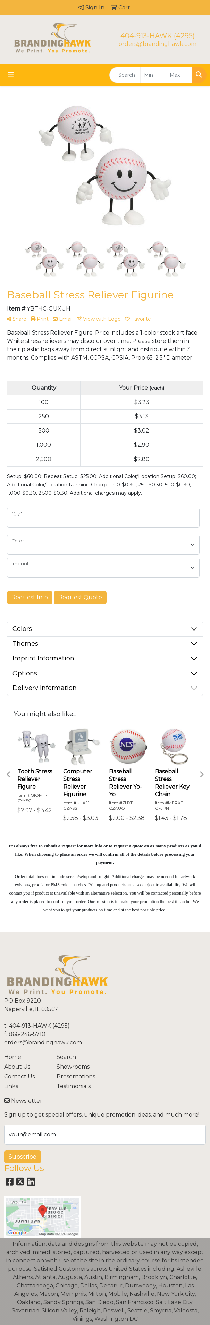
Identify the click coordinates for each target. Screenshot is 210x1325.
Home (12, 1057)
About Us (17, 1066)
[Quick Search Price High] (179, 75)
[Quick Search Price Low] (153, 75)
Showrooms (73, 1066)
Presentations (76, 1076)
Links (11, 1086)
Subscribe (22, 1156)
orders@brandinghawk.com (157, 44)
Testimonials (74, 1086)
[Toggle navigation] (10, 75)
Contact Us (19, 1076)
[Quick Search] (125, 75)
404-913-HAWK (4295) (157, 36)
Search (66, 1057)
